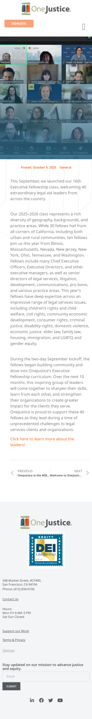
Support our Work (15, 631)
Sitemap (8, 650)
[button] (84, 27)
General (65, 167)
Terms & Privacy (14, 640)
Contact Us (10, 599)
